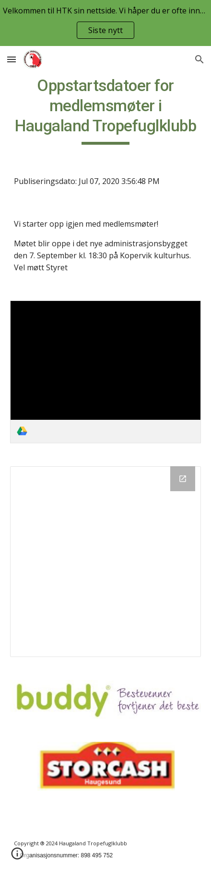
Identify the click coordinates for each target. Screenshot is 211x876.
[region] (105, 23)
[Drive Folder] (105, 561)
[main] (105, 110)
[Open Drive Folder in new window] (182, 478)
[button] (11, 59)
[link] (105, 371)
